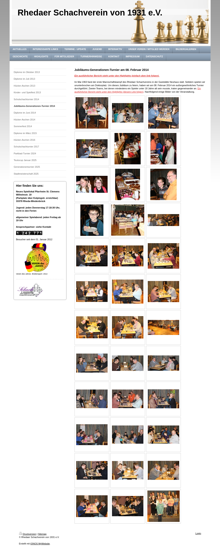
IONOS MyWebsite (40, 543)
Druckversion (27, 534)
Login (198, 533)
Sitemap (42, 534)
